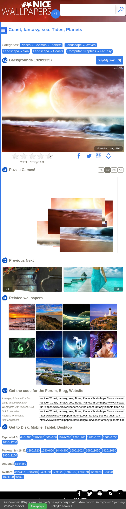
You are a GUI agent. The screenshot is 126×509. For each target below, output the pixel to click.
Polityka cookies (61, 506)
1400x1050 (110, 437)
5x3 (114, 170)
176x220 (58, 472)
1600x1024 (77, 450)
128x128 (96, 472)
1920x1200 (10, 455)
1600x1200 (10, 442)
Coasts (58, 51)
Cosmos (40, 45)
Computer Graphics (81, 51)
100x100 (8, 477)
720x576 (38, 437)
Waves (90, 45)
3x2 (108, 170)
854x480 (20, 463)
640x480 (25, 437)
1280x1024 (94, 437)
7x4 (120, 170)
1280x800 (47, 450)
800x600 (51, 437)
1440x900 (62, 450)
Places (26, 45)
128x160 (83, 472)
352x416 (19, 472)
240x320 (45, 472)
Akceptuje (37, 506)
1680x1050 (93, 450)
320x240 (32, 472)
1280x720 (33, 450)
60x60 (19, 477)
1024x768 (64, 437)
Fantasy (106, 51)
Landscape (74, 45)
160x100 (70, 472)
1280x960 (79, 437)
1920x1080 (109, 450)
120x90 (108, 472)
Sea (26, 51)
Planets (56, 45)
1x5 (101, 170)
